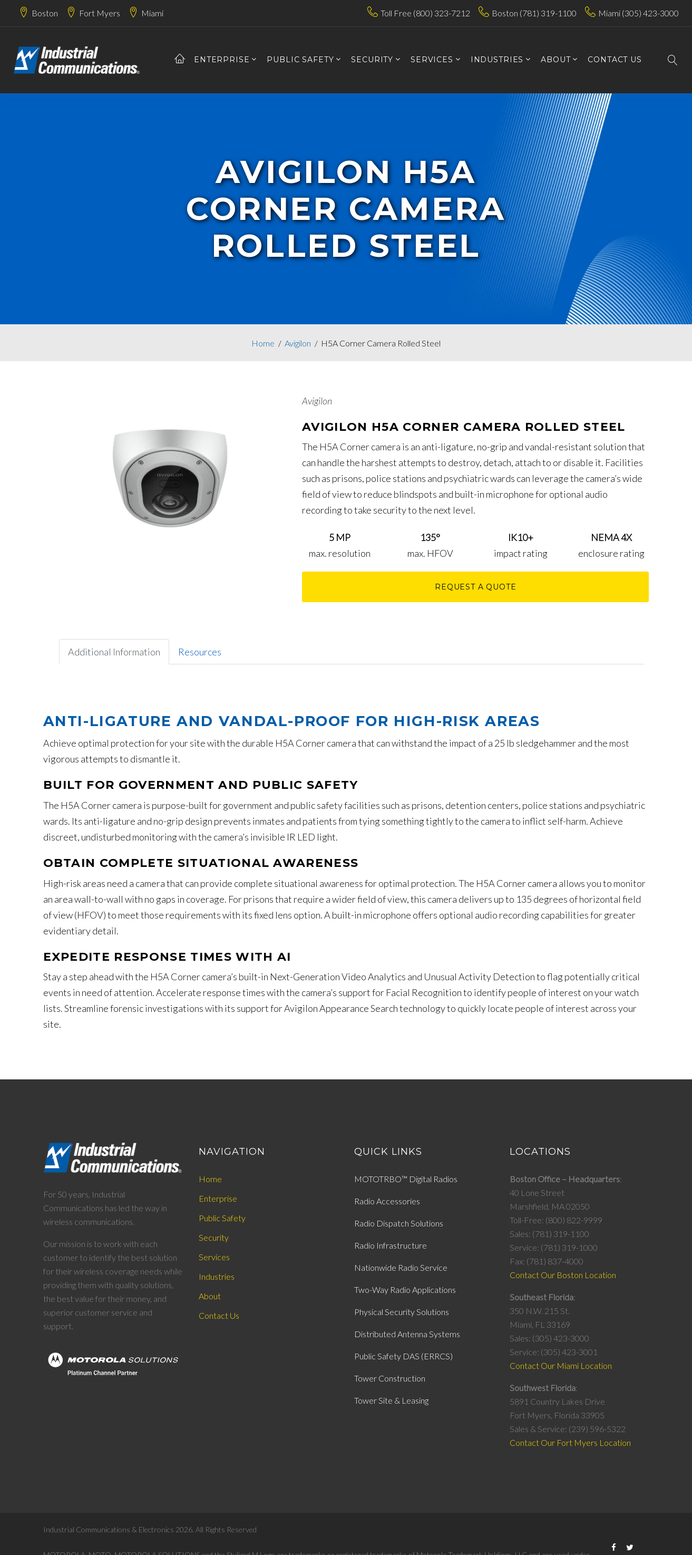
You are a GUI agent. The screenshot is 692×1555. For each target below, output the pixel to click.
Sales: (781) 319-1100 (549, 1234)
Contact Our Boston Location (563, 1275)
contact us (614, 59)
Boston (45, 13)
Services (214, 1257)
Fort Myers (99, 13)
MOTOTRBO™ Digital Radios (405, 1179)
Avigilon (298, 343)
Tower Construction (389, 1378)
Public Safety (300, 59)
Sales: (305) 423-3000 (549, 1338)
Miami (152, 13)
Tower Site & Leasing (391, 1400)
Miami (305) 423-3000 (638, 13)
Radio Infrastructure (390, 1245)
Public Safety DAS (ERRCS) (403, 1356)
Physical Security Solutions (401, 1312)
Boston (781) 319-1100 (534, 13)
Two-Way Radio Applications (405, 1289)
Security (372, 59)
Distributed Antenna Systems (407, 1334)
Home (263, 343)
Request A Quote (475, 587)
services (432, 59)
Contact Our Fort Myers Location (570, 1442)
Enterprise (221, 59)
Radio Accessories (387, 1201)
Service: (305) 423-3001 (554, 1352)
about (555, 59)
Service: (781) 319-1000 (554, 1247)
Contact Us (219, 1315)
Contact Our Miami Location (561, 1365)
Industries (497, 59)
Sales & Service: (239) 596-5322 (568, 1429)
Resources (199, 652)
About (210, 1296)
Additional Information (114, 652)
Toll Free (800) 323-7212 (425, 13)
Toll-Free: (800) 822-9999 (556, 1220)
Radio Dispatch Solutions (398, 1223)
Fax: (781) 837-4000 (546, 1261)
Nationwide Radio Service (400, 1267)
